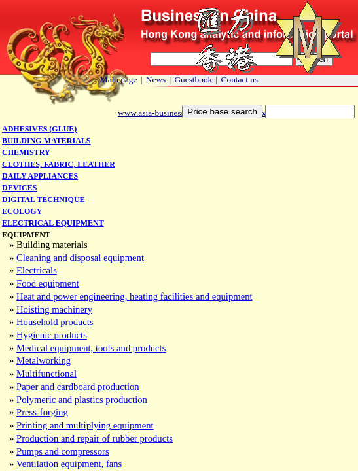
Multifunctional (46, 373)
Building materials (46, 140)
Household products (55, 322)
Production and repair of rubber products (94, 438)
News (156, 79)
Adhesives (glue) (39, 128)
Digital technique (43, 199)
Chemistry (26, 152)
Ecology (22, 211)
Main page (118, 79)
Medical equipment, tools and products (91, 348)
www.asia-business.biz (157, 113)
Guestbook (193, 79)
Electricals (36, 270)
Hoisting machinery (54, 309)
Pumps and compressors (62, 451)
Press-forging (42, 412)
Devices (19, 187)
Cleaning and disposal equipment (80, 258)
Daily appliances (40, 176)
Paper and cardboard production (77, 386)
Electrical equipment (53, 223)
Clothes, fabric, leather (58, 164)
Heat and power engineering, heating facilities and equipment (134, 296)
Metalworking (43, 360)
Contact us (240, 79)
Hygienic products (51, 335)
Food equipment (47, 283)
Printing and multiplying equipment (85, 425)
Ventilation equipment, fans (69, 464)
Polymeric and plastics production (81, 399)
